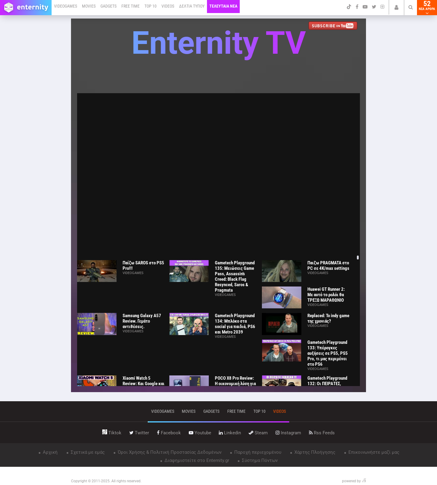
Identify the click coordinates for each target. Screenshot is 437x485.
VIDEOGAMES (65, 6)
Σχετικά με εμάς (87, 452)
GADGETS (108, 6)
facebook (169, 433)
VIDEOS (167, 6)
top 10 (259, 411)
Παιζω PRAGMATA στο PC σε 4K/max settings (328, 265)
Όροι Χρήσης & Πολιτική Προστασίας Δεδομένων (169, 452)
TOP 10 (150, 6)
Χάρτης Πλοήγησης (314, 452)
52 (427, 7)
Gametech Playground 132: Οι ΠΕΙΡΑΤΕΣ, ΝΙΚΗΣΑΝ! (327, 383)
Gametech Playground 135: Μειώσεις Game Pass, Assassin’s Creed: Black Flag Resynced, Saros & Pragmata (235, 276)
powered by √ (354, 481)
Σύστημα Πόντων (259, 460)
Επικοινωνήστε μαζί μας (373, 452)
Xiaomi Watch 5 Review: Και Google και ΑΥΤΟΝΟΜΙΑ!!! (143, 383)
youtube (200, 433)
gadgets (211, 411)
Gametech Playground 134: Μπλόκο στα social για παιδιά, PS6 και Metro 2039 (235, 324)
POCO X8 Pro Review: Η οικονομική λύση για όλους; (235, 383)
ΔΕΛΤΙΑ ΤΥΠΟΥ (192, 6)
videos (279, 411)
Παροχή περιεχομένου (257, 452)
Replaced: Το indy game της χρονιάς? (328, 318)
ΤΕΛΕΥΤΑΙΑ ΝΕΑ (223, 6)
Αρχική (50, 452)
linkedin (230, 433)
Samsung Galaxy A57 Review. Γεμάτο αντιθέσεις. (142, 321)
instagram (288, 433)
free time (236, 411)
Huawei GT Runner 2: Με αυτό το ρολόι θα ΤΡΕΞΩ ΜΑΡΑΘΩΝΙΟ (326, 295)
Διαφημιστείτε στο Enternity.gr (196, 460)
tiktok (111, 433)
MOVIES (89, 6)
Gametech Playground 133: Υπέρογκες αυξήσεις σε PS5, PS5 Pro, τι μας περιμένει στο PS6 (327, 353)
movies (188, 411)
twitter (139, 433)
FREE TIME (130, 6)
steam (258, 433)
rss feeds (322, 433)
